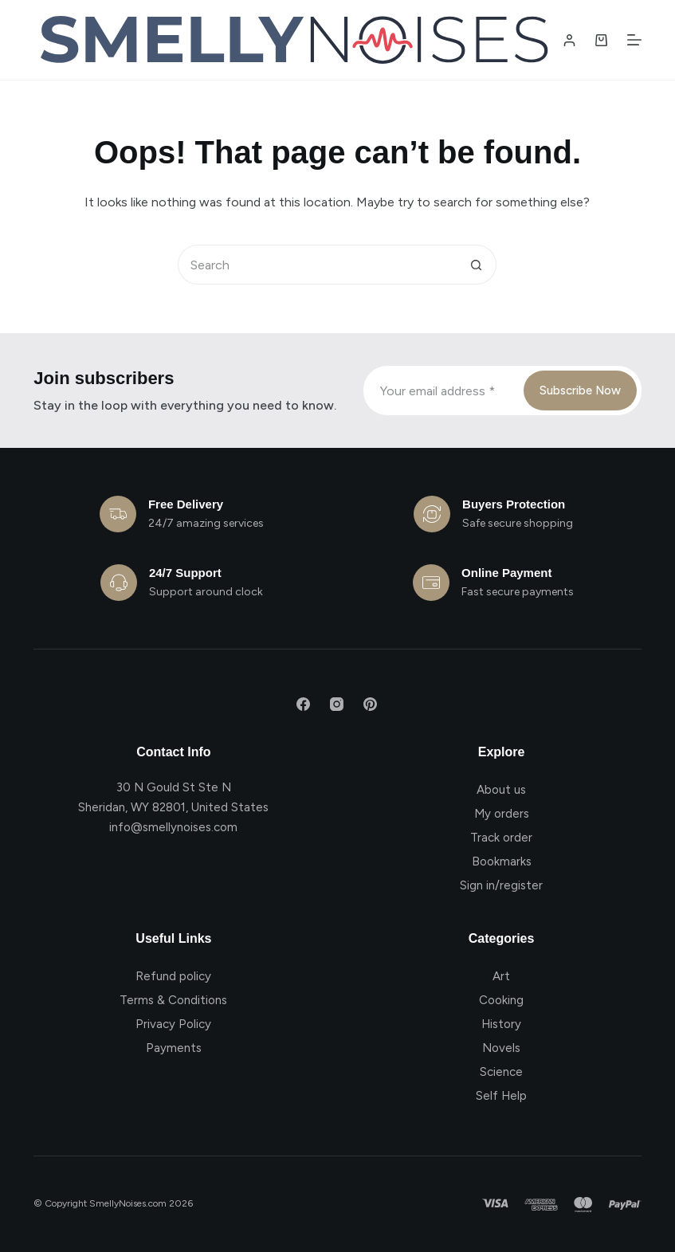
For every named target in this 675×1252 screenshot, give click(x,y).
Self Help (501, 1096)
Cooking (501, 1000)
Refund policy (173, 976)
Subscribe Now (580, 390)
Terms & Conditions (173, 1000)
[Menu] (634, 40)
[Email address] (441, 390)
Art (501, 976)
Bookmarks (502, 861)
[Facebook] (303, 704)
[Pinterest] (370, 704)
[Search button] (476, 265)
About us (501, 790)
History (501, 1024)
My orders (501, 814)
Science (501, 1072)
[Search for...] (317, 265)
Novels (501, 1048)
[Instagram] (336, 704)
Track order (501, 837)
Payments (174, 1048)
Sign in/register (501, 885)
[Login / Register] (569, 40)
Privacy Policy (173, 1024)
